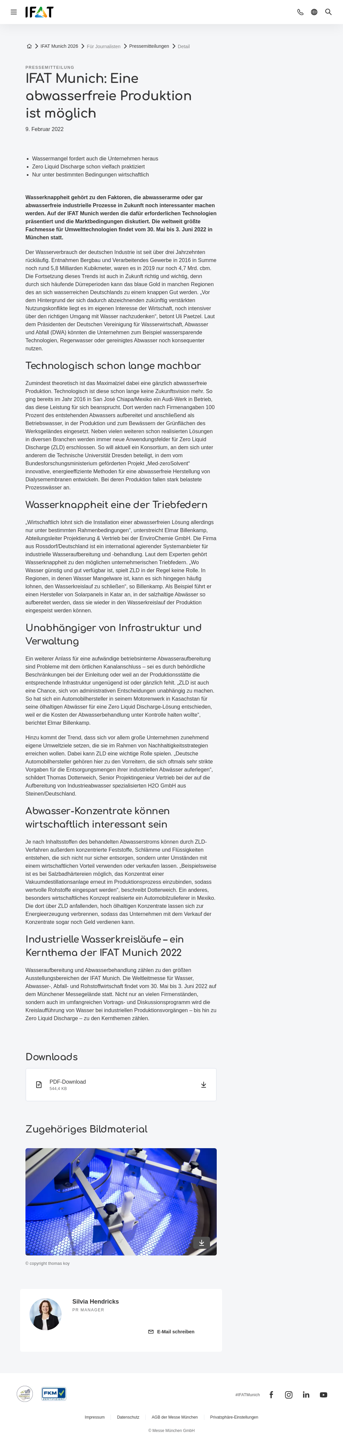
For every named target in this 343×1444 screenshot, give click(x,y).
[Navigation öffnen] (13, 12)
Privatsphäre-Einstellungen (234, 1417)
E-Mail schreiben (175, 1331)
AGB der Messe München (175, 1417)
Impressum (95, 1417)
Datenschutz (128, 1417)
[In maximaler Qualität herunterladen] (201, 1243)
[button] (300, 12)
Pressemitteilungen (149, 46)
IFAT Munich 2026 (59, 46)
